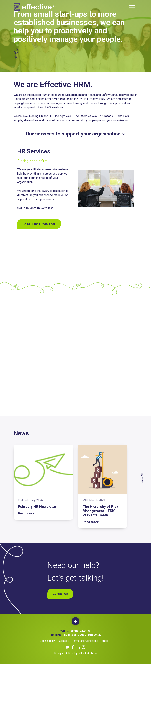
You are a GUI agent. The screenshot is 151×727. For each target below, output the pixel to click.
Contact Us (60, 593)
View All (142, 478)
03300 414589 (80, 631)
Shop (105, 640)
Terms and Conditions (85, 640)
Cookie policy (47, 640)
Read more (26, 513)
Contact (64, 640)
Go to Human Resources (39, 224)
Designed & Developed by (75, 653)
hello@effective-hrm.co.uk (82, 634)
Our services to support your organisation (75, 133)
